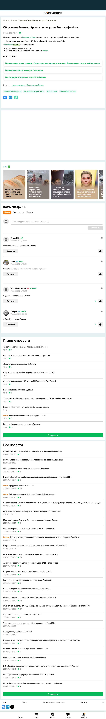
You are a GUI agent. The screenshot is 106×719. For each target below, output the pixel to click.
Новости (14, 20)
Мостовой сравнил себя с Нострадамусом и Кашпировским (29, 529)
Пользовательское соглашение (53, 702)
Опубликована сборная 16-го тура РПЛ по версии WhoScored (29, 381)
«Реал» (45, 50)
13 (21, 489)
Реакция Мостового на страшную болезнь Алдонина (26, 407)
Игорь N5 (15, 238)
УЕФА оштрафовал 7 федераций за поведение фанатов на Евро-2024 (33, 460)
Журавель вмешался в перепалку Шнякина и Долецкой (27, 580)
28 (21, 600)
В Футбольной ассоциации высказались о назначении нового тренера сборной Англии (40, 666)
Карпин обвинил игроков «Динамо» (18, 390)
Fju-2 (13, 261)
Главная (6, 20)
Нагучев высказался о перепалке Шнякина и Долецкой (27, 572)
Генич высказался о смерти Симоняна (24, 70)
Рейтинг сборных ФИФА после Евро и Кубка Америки (29, 494)
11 (12, 427)
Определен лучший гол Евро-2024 (17, 632)
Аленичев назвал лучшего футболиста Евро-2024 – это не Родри (31, 563)
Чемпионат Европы (12, 91)
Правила (84, 702)
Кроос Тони (52, 91)
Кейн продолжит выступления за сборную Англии (24, 657)
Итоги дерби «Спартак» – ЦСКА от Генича (25, 77)
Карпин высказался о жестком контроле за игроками (26, 356)
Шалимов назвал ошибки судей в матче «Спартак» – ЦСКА (29, 373)
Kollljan (14, 312)
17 (21, 643)
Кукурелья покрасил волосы (18, 486)
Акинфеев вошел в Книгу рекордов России (24, 416)
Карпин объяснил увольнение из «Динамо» (22, 424)
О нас (24, 702)
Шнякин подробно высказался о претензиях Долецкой (27, 589)
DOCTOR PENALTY (18, 288)
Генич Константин (67, 91)
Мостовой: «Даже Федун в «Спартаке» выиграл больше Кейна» (30, 520)
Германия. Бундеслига (34, 91)
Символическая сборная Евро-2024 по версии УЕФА (25, 649)
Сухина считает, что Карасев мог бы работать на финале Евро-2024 (32, 451)
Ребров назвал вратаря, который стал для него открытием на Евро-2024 (34, 546)
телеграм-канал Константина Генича (28, 85)
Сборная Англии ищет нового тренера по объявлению (26, 469)
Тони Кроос (8, 45)
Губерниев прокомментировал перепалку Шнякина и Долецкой (30, 554)
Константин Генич (29, 37)
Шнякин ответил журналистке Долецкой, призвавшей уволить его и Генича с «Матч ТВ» (41, 640)
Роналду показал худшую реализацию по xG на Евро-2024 (28, 675)
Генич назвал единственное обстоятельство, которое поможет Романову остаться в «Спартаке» (52, 63)
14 (21, 592)
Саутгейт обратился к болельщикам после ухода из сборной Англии (32, 683)
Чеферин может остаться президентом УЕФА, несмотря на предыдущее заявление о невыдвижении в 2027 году (51, 503)
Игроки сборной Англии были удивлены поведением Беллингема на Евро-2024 (37, 477)
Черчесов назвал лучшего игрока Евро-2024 (22, 615)
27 (21, 609)
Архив (4, 702)
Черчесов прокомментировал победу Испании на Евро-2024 (29, 623)
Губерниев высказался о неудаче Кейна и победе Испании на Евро (32, 511)
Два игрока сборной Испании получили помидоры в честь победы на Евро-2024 (41, 537)
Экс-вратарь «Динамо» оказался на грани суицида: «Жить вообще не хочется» (37, 398)
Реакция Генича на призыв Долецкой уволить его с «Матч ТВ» (30, 597)
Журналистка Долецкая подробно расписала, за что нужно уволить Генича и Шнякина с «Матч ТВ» (46, 606)
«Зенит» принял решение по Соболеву (19, 364)
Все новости (53, 435)
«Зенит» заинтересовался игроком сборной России (25, 347)
